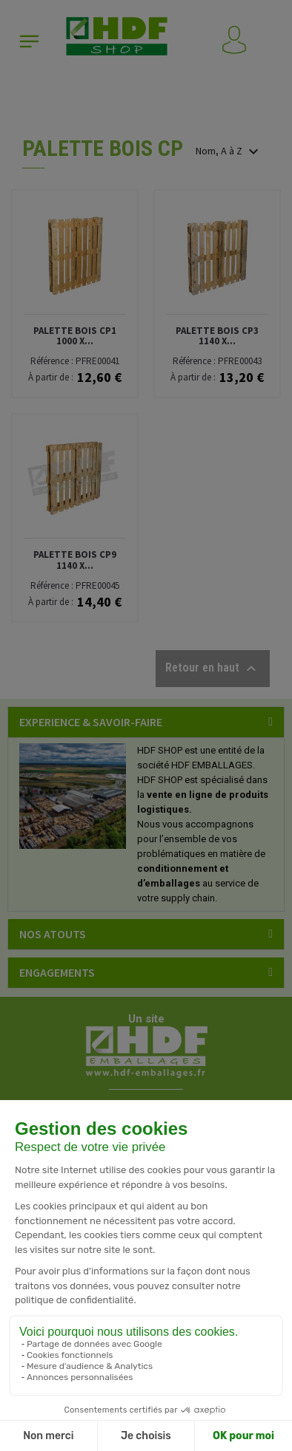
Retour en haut (212, 668)
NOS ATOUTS (52, 933)
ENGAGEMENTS (57, 972)
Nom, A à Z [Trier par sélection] (229, 151)
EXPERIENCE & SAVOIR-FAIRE (90, 721)
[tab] (146, 722)
